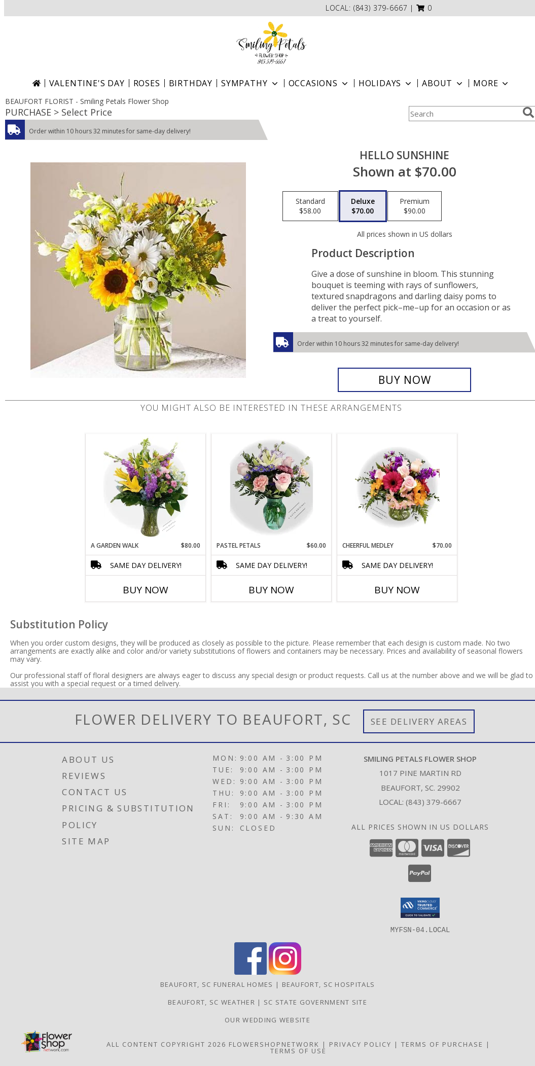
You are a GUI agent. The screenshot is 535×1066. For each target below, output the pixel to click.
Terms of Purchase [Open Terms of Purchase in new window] (442, 1043)
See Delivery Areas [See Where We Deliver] (419, 721)
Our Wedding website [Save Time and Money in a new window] (267, 1019)
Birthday (190, 83)
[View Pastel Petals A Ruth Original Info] (271, 487)
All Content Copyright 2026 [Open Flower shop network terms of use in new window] (166, 1043)
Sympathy (250, 83)
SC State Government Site (315, 1001)
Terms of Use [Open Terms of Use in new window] (298, 1050)
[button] (424, 8)
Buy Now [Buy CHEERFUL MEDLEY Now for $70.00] (397, 589)
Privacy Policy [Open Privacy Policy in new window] (360, 1043)
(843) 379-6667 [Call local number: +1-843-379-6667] (380, 8)
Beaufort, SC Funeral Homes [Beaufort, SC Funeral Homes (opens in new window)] (216, 983)
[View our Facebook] (250, 971)
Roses (146, 83)
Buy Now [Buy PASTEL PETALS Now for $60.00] (271, 589)
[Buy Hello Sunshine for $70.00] (404, 380)
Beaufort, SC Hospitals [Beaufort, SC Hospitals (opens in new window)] (328, 983)
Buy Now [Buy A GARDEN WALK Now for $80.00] (145, 589)
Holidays (386, 83)
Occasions (319, 83)
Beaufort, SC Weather (211, 1001)
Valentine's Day (87, 83)
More (491, 83)
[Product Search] (463, 113)
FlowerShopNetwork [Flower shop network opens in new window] (274, 1043)
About (443, 83)
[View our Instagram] (285, 971)
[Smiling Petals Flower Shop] (271, 43)
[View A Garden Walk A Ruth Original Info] (145, 487)
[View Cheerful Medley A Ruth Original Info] (397, 487)
